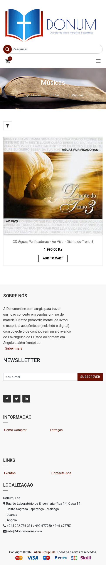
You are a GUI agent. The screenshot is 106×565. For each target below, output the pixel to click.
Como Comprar (17, 430)
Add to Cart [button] (53, 258)
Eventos (14, 473)
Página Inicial (32, 95)
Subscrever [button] (90, 377)
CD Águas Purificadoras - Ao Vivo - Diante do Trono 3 (53, 242)
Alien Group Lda (45, 552)
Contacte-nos (63, 473)
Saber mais (13, 348)
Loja (56, 95)
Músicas (78, 95)
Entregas (56, 430)
